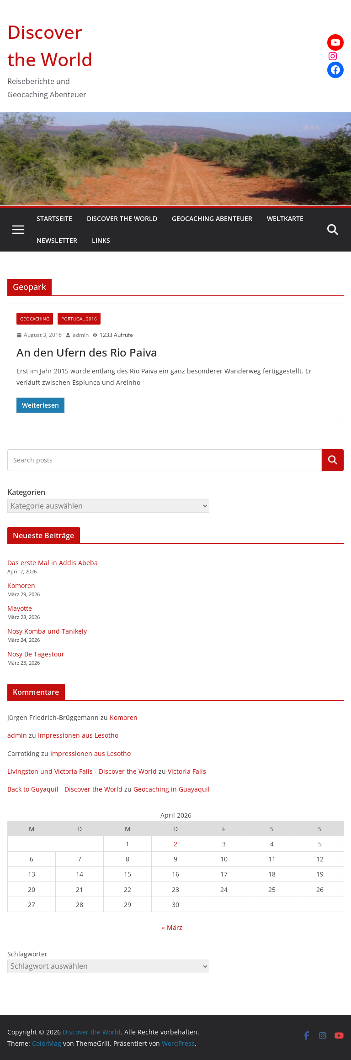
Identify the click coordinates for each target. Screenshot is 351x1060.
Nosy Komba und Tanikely (47, 631)
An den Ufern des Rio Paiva (86, 352)
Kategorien (333, 460)
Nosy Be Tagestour (35, 654)
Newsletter (57, 240)
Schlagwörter (27, 954)
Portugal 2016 (79, 318)
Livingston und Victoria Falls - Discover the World (82, 771)
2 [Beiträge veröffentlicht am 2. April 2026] (175, 844)
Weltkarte (285, 218)
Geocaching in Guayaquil (171, 789)
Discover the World (122, 218)
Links (101, 240)
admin (81, 335)
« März (172, 927)
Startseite (54, 218)
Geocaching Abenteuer (212, 218)
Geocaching (34, 318)
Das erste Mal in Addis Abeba (52, 562)
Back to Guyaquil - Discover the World (64, 789)
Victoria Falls (187, 771)
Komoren (21, 585)
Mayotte (19, 608)
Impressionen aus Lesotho (78, 735)
